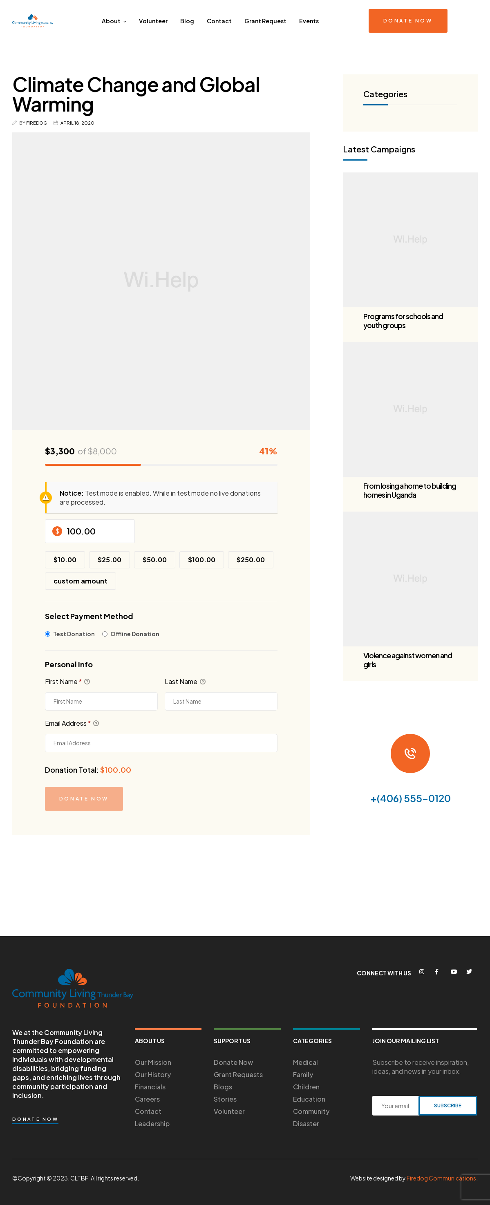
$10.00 (65, 559)
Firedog (36, 122)
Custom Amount (80, 581)
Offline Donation (134, 633)
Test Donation (74, 633)
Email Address (72, 723)
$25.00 (109, 559)
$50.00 (155, 559)
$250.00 (251, 559)
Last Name (185, 681)
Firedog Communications (441, 1178)
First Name (67, 681)
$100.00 (201, 559)
